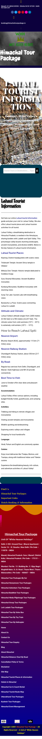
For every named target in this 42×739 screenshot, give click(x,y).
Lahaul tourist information (26, 218)
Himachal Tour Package (17, 55)
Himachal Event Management (13, 707)
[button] (21, 28)
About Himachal (7, 652)
